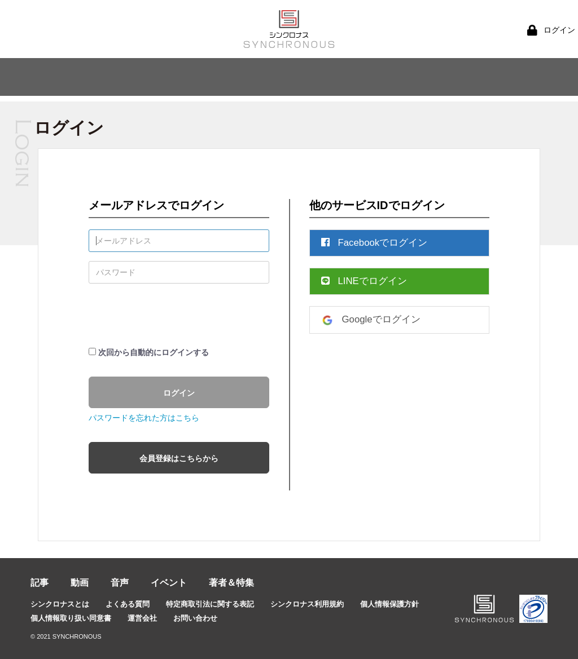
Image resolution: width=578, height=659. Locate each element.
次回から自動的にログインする (153, 352)
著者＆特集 (231, 582)
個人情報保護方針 (389, 604)
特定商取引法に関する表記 (210, 604)
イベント (169, 582)
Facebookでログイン (374, 242)
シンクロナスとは (59, 604)
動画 (80, 582)
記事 (39, 582)
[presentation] (174, 315)
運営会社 (142, 618)
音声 (120, 582)
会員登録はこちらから (178, 458)
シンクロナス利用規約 (307, 604)
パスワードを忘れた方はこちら (144, 417)
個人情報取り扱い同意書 (70, 618)
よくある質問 (128, 604)
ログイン (179, 392)
